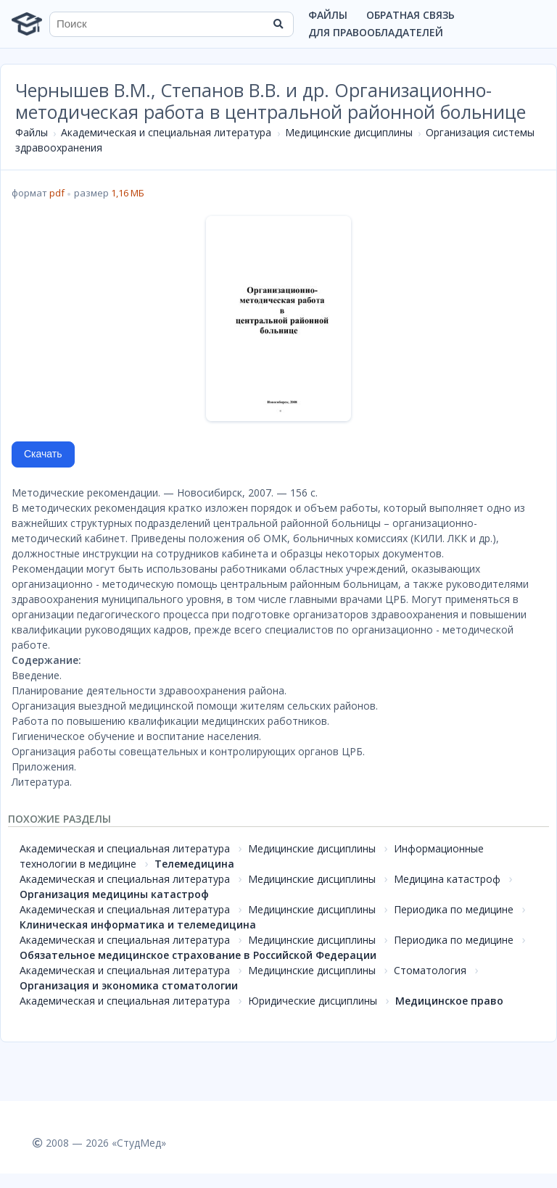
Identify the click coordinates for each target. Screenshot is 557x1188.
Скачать (43, 454)
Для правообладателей (375, 32)
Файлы (327, 15)
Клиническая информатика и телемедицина (138, 924)
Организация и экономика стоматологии (129, 985)
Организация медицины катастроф (114, 894)
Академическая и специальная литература (166, 132)
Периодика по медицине (453, 909)
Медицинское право (449, 1001)
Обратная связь (410, 15)
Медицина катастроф (447, 879)
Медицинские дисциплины (349, 132)
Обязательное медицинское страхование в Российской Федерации (198, 955)
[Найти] (278, 24)
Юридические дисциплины (312, 1001)
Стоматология (430, 970)
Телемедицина (194, 864)
